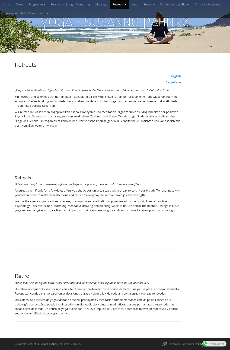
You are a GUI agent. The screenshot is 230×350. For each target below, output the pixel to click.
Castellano (173, 82)
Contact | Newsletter (209, 4)
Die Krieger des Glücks (175, 4)
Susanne (149, 4)
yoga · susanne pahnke (115, 21)
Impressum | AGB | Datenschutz (25, 13)
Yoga (135, 4)
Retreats (119, 4)
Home (7, 4)
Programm (36, 4)
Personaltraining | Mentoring (70, 4)
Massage (101, 4)
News (19, 4)
